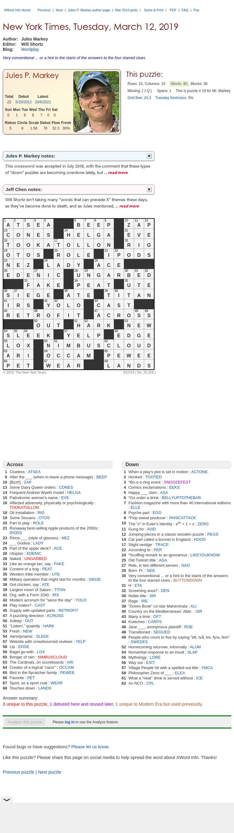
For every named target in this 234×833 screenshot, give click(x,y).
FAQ (185, 10)
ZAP (27, 482)
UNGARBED (35, 558)
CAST (40, 605)
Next (59, 10)
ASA (164, 492)
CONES (66, 487)
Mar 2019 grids (126, 10)
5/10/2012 (24, 102)
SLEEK (42, 636)
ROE (188, 627)
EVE (65, 497)
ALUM (195, 647)
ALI (193, 606)
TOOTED (153, 477)
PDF (173, 10)
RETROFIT (68, 610)
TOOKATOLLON (24, 507)
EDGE (24, 646)
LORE (155, 657)
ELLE (135, 507)
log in (69, 722)
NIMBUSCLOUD (52, 657)
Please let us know (89, 746)
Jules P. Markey (32, 75)
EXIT (150, 662)
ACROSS (55, 615)
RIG (40, 512)
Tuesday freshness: (171, 98)
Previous (44, 10)
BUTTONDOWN (187, 580)
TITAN (60, 589)
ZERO (202, 524)
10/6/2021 (43, 102)
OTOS (44, 518)
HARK (48, 626)
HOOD (200, 539)
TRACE (161, 544)
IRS (55, 595)
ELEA (180, 673)
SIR (152, 596)
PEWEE (67, 672)
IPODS (15, 532)
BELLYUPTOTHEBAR (181, 497)
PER (158, 550)
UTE (56, 574)
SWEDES (139, 642)
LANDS (44, 688)
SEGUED (161, 632)
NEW (27, 631)
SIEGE (95, 579)
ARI (70, 662)
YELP (81, 641)
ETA (138, 585)
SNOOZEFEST (177, 482)
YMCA (207, 667)
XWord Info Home (17, 10)
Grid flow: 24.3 (139, 98)
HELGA (74, 492)
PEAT (47, 569)
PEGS (212, 534)
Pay (196, 10)
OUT (29, 621)
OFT (157, 616)
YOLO (81, 600)
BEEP (101, 477)
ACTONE (199, 472)
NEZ (65, 538)
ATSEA (34, 472)
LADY (38, 543)
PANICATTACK (182, 518)
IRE (144, 601)
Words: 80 (179, 84)
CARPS (155, 621)
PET (31, 677)
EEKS (174, 487)
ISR (199, 611)
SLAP (192, 652)
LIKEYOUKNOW (205, 555)
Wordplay (30, 49)
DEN (165, 590)
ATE (45, 584)
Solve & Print (154, 10)
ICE (199, 678)
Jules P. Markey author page (89, 10)
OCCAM (66, 667)
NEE (151, 570)
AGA (163, 560)
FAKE (59, 564)
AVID (151, 529)
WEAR (56, 683)
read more (118, 172)
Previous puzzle (18, 772)
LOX (41, 652)
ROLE (38, 523)
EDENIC (34, 553)
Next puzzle (49, 772)
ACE (58, 548)
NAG (185, 565)
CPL (150, 683)
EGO (157, 512)
